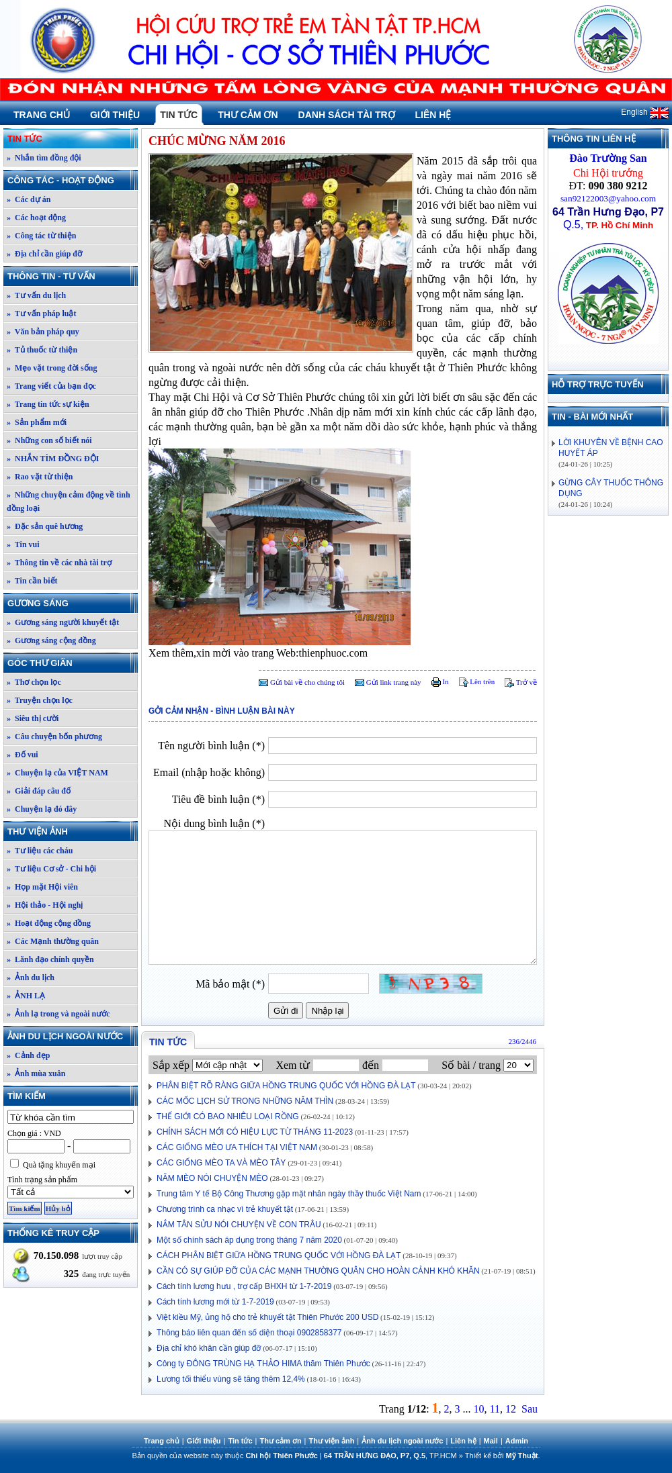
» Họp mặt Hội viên (42, 887)
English (645, 112)
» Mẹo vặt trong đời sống (52, 368)
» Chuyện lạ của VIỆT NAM (57, 772)
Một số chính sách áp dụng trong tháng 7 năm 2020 (249, 1240)
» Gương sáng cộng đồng (51, 640)
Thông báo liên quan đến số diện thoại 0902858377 (249, 1332)
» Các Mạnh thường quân (53, 941)
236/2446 (522, 1041)
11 (495, 1409)
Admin (516, 1441)
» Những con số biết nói (49, 440)
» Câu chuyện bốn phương (54, 736)
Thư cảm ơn (248, 114)
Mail (491, 1441)
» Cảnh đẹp (28, 1055)
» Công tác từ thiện (41, 235)
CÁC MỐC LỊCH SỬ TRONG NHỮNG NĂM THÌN (245, 1101)
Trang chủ (41, 114)
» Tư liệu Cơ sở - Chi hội (51, 868)
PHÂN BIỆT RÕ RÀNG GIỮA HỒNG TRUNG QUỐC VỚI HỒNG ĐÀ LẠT (286, 1085)
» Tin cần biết (32, 580)
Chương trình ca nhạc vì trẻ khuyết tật (225, 1209)
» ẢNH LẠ (26, 995)
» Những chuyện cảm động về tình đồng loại (68, 501)
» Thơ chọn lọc (34, 682)
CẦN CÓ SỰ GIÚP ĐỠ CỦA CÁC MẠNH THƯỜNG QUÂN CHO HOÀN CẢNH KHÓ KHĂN (318, 1271)
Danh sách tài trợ (346, 114)
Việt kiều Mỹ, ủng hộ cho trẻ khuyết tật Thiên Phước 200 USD (267, 1317)
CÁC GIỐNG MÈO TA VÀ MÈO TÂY (221, 1163)
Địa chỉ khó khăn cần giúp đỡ (209, 1348)
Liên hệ (433, 114)
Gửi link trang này (388, 682)
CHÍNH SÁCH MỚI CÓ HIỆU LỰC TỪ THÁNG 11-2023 (255, 1132)
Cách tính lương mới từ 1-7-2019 (215, 1301)
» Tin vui (23, 544)
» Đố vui (22, 754)
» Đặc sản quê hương (45, 526)
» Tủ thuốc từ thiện (42, 349)
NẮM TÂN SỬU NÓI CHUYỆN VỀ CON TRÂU (239, 1224)
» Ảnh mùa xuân (36, 1073)
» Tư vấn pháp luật (42, 313)
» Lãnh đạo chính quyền (50, 959)
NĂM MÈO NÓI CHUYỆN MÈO (212, 1178)
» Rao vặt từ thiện (40, 476)
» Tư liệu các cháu (40, 850)
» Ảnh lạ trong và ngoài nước (58, 1013)
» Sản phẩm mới (37, 422)
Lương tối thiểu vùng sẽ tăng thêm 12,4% (231, 1379)
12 (510, 1409)
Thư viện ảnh (71, 831)
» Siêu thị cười (32, 718)
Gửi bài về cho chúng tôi (302, 682)
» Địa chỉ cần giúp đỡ (44, 253)
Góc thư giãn (71, 663)
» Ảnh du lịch (30, 977)
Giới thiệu (115, 114)
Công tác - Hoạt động (71, 180)
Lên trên (477, 681)
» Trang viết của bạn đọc (51, 386)
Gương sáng (71, 603)
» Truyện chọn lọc (40, 700)
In (440, 681)
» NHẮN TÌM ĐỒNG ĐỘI (53, 458)
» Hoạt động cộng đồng (49, 923)
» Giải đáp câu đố (39, 791)
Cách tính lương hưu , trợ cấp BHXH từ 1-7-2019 (244, 1286)
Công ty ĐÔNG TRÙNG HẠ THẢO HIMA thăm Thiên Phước (263, 1363)
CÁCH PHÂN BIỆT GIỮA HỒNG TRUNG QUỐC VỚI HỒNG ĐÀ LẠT (279, 1255)
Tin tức (179, 114)
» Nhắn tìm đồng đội (44, 157)
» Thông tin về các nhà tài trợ (59, 562)
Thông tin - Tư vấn (71, 276)
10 (479, 1409)
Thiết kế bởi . (502, 1456)
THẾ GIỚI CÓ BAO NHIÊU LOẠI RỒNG (228, 1116)
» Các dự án (28, 199)
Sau (529, 1409)
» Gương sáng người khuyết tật (63, 622)
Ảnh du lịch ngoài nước (71, 1036)
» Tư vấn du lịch (36, 295)
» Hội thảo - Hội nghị (45, 905)
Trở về (521, 682)
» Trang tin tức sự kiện (48, 404)
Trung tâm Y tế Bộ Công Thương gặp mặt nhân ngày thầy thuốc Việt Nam (289, 1193)
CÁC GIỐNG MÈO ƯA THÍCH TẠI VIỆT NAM (237, 1147)
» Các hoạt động (36, 217)
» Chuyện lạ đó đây (42, 809)
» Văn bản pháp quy (43, 331)
